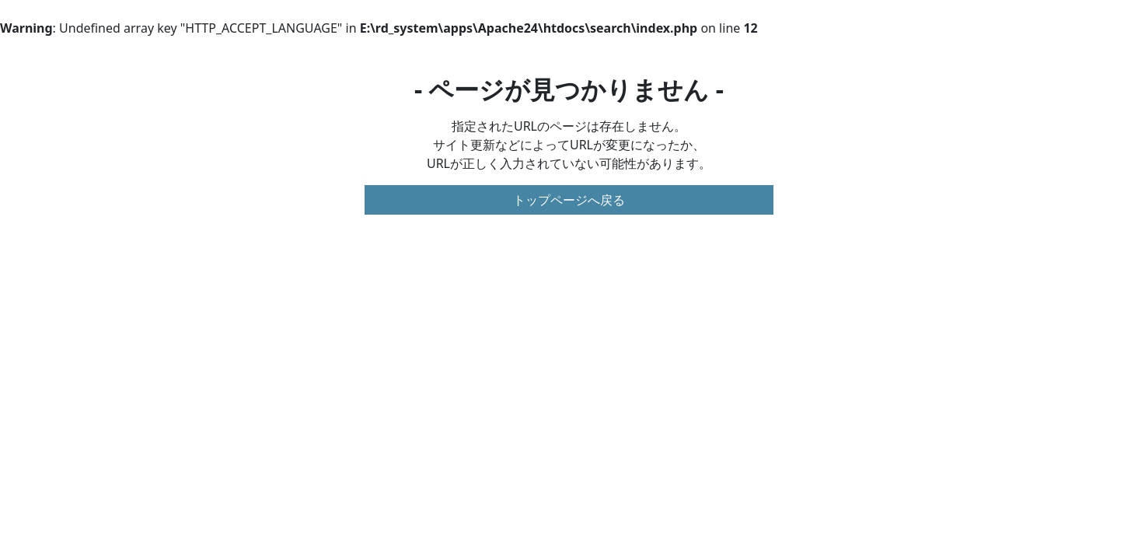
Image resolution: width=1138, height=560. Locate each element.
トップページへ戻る (569, 199)
